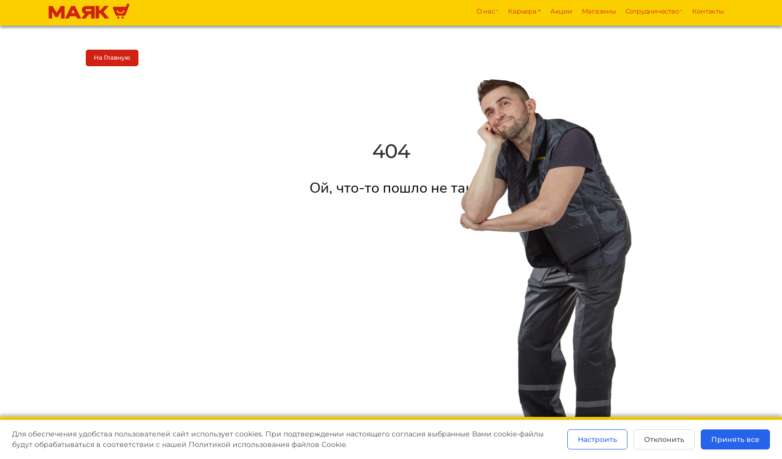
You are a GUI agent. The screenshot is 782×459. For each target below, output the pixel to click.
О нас (486, 11)
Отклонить (664, 439)
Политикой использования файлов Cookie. (268, 444)
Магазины (599, 11)
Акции (561, 11)
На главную (112, 57)
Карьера (522, 11)
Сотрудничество (652, 11)
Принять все (735, 439)
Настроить (597, 439)
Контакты (707, 11)
